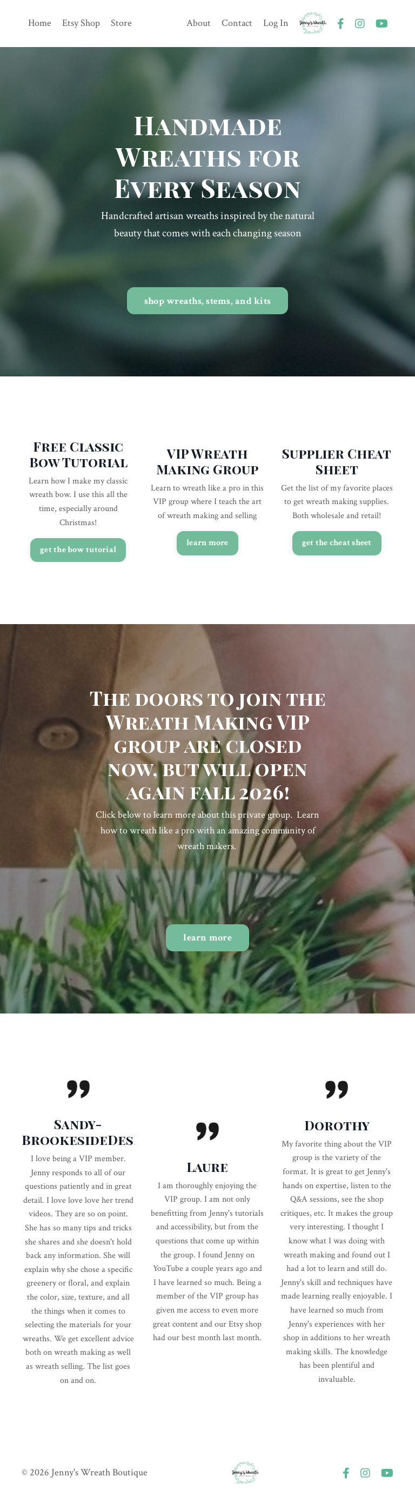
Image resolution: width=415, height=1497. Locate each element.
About (198, 23)
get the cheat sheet (337, 542)
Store (121, 23)
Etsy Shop (81, 23)
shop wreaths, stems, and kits (207, 301)
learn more (207, 542)
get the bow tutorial (78, 549)
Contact (237, 23)
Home (39, 23)
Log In (276, 23)
